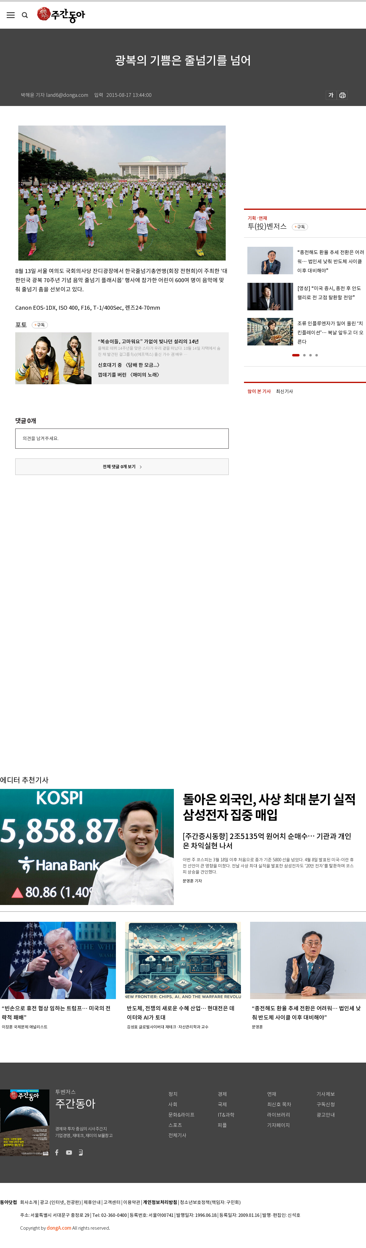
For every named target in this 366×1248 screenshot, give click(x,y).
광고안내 (326, 1115)
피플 (222, 1125)
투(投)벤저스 (267, 226)
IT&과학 (226, 1115)
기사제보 (326, 1094)
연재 (271, 1094)
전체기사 (177, 1135)
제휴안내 (92, 1202)
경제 (222, 1094)
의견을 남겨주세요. (41, 438)
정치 (173, 1094)
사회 (173, 1105)
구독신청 (326, 1105)
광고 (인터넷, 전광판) (60, 1202)
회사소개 (28, 1202)
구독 (41, 325)
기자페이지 (278, 1125)
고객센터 (111, 1202)
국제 (222, 1105)
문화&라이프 (181, 1115)
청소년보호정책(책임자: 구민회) (210, 1202)
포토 (21, 325)
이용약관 (131, 1202)
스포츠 (175, 1125)
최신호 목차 (279, 1105)
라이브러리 (278, 1115)
